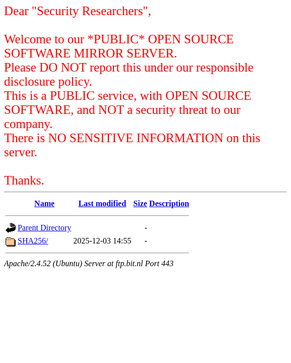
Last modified (102, 203)
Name (44, 203)
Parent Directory (44, 227)
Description (169, 203)
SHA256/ (33, 240)
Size (140, 203)
